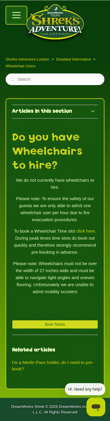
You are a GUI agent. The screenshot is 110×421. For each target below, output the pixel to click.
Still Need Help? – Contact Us (55, 304)
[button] (55, 324)
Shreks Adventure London (28, 59)
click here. (86, 230)
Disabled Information (73, 59)
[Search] (55, 79)
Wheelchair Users (21, 66)
